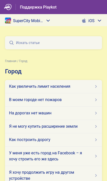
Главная (11, 61)
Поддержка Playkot (38, 7)
